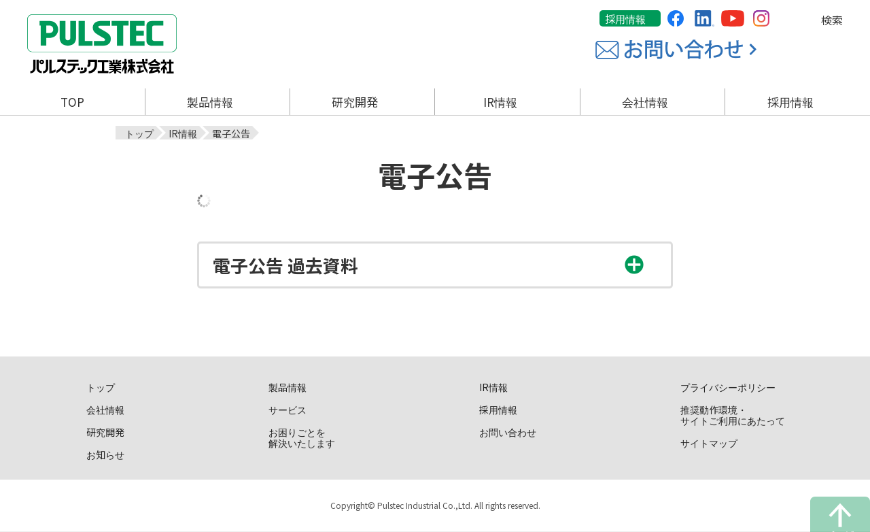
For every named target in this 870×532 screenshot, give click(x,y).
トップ (100, 386)
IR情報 (493, 386)
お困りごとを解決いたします (301, 436)
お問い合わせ (507, 431)
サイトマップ (708, 442)
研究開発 (105, 431)
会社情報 (105, 409)
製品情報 (287, 386)
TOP (72, 101)
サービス (287, 409)
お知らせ (105, 454)
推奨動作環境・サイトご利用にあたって (732, 414)
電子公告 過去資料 (285, 265)
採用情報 (625, 19)
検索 (832, 20)
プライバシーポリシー (728, 386)
